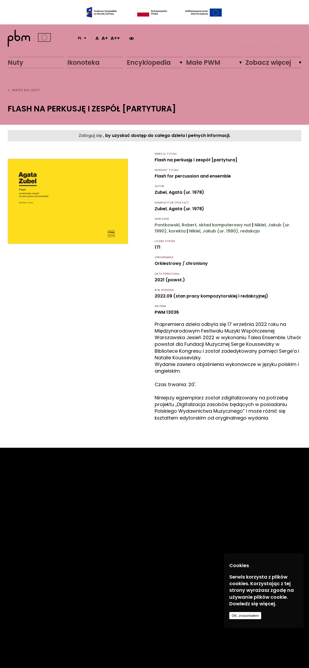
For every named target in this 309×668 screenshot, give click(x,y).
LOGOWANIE (246, 38)
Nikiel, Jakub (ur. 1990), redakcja (224, 231)
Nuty (15, 62)
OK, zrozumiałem (245, 616)
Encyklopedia (149, 62)
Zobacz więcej (268, 62)
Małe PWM (203, 62)
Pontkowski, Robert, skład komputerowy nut (203, 225)
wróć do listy (24, 90)
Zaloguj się (91, 135)
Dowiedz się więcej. (252, 603)
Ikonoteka (83, 62)
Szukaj (215, 38)
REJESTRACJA (277, 38)
